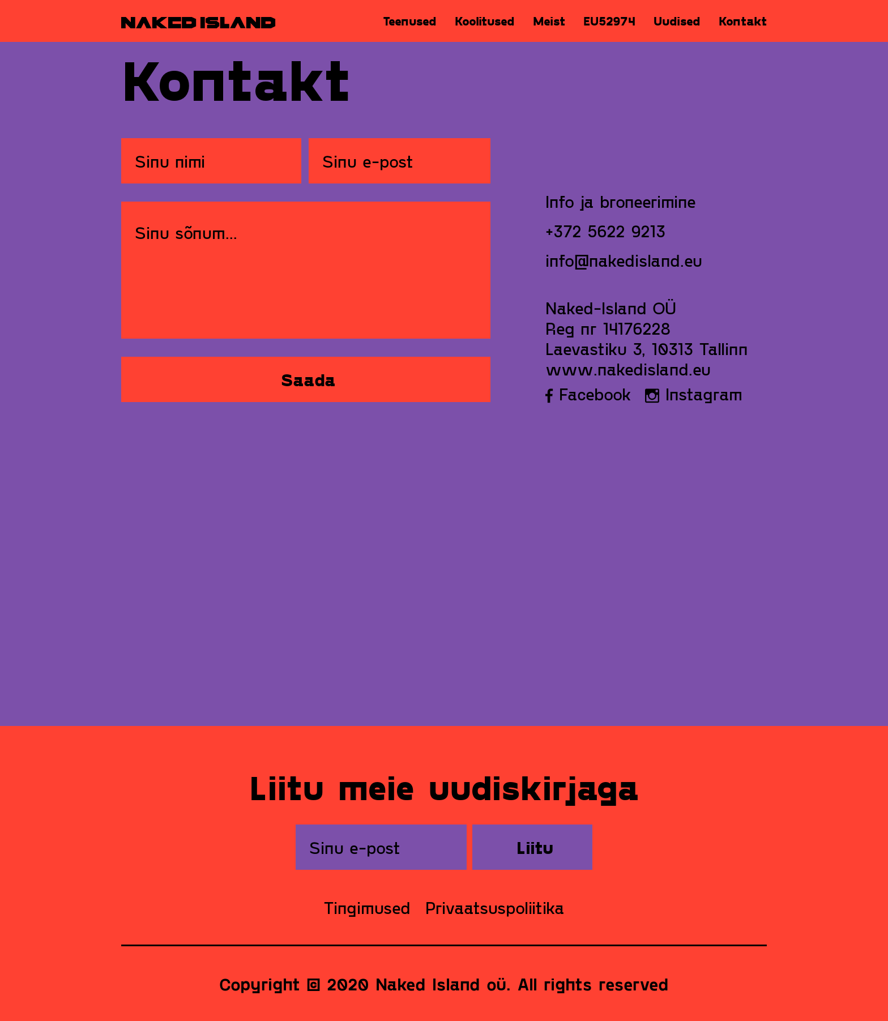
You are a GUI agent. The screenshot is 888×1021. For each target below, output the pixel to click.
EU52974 (609, 21)
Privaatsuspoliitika (495, 907)
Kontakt (743, 21)
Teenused (410, 21)
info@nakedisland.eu (623, 260)
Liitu (534, 847)
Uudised (677, 21)
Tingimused (367, 907)
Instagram (693, 393)
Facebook (588, 393)
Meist (549, 21)
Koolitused (485, 21)
